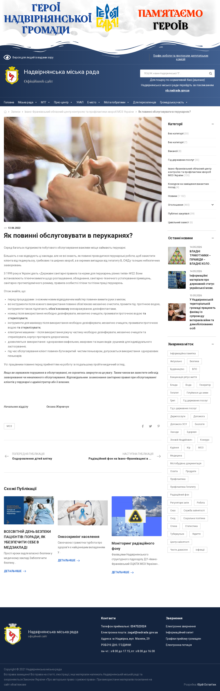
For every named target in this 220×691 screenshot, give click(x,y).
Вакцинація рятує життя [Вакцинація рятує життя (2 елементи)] (183, 377)
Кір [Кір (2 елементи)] (188, 447)
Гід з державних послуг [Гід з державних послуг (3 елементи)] (183, 408)
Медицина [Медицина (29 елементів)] (176, 455)
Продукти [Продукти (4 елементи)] (191, 471)
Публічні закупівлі (178, 213)
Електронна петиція (179, 644)
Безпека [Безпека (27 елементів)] (194, 361)
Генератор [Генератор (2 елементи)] (205, 385)
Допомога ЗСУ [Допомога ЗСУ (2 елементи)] (178, 424)
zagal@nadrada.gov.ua (143, 632)
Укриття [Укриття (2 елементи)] (196, 534)
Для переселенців (144, 102)
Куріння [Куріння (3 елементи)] (174, 447)
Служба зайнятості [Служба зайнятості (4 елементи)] (194, 510)
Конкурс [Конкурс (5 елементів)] (204, 439)
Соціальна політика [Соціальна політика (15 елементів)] (194, 518)
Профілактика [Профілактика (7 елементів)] (178, 479)
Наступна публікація (125, 456)
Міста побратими (116, 102)
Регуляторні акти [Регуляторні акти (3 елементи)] (179, 502)
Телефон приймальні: (115, 626)
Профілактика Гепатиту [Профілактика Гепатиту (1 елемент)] (183, 487)
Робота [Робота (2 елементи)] (201, 502)
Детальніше (13, 571)
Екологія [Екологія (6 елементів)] (200, 424)
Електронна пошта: (114, 632)
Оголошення (175, 204)
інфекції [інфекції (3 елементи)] (200, 549)
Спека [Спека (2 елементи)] (173, 526)
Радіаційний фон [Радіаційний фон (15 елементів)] (179, 494)
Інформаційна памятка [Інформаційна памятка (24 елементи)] (183, 353)
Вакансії (173, 151)
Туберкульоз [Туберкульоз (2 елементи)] (177, 534)
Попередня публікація (28, 456)
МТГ (45, 102)
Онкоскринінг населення (78, 537)
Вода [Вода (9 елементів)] (188, 385)
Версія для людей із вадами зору (33, 57)
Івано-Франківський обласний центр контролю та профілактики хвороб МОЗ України (79, 111)
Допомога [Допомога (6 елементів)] (199, 416)
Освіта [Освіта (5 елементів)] (174, 471)
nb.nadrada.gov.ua (177, 90)
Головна (9, 102)
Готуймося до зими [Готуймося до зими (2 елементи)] (197, 392)
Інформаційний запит (180, 632)
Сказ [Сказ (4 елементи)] (173, 510)
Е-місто (93, 102)
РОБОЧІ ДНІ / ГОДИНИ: (116, 644)
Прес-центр (63, 102)
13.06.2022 (14, 227)
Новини (172, 196)
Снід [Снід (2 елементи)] (172, 518)
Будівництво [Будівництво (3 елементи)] (177, 369)
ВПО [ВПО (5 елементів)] (194, 369)
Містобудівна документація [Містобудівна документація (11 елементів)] (185, 463)
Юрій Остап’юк (206, 684)
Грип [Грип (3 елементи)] (172, 400)
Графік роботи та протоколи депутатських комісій (180, 57)
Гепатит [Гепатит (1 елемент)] (174, 392)
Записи (15, 111)
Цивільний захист (178, 222)
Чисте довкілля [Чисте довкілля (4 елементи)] (179, 549)
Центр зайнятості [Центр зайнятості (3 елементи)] (179, 542)
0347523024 (138, 626)
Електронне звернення (181, 626)
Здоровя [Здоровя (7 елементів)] (191, 432)
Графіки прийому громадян (183, 638)
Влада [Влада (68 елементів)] (173, 385)
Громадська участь (174, 102)
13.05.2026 (196, 295)
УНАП (79, 102)
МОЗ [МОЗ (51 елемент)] (201, 447)
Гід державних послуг (181, 159)
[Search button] (210, 73)
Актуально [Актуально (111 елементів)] (176, 361)
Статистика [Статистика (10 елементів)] (191, 526)
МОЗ (9, 426)
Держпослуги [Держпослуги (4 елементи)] (177, 416)
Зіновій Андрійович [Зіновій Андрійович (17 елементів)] (181, 439)
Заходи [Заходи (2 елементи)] (174, 432)
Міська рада (27, 102)
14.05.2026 (196, 247)
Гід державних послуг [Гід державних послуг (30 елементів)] (195, 400)
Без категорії (176, 133)
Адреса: (106, 638)
